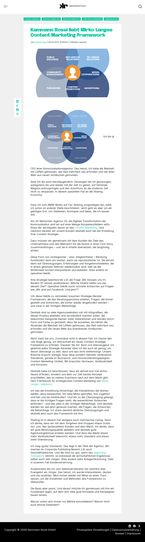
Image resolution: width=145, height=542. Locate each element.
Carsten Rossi (40, 42)
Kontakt (119, 533)
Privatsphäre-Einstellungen (93, 529)
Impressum (134, 533)
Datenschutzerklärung (125, 529)
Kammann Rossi (111, 19)
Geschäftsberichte (71, 19)
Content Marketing (51, 19)
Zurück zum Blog (32, 19)
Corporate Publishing (92, 19)
